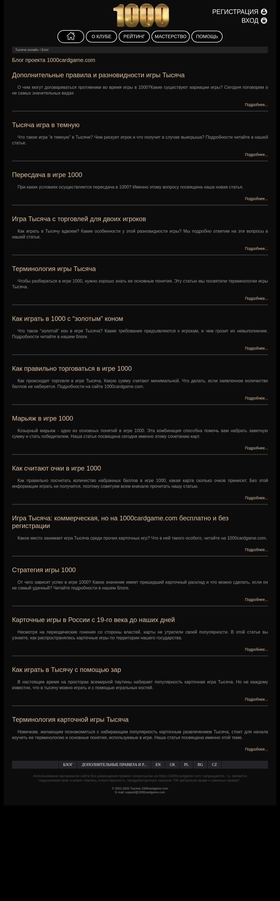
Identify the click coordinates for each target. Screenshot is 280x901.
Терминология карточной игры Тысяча (70, 719)
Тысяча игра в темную (46, 125)
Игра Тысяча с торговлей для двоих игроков (79, 219)
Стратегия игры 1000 (44, 570)
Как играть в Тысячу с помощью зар (66, 669)
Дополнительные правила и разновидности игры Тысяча (98, 75)
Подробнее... (256, 105)
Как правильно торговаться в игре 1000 (72, 368)
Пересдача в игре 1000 (47, 174)
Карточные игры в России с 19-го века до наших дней (93, 619)
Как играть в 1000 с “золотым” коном (67, 318)
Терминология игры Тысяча (54, 268)
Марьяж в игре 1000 (42, 418)
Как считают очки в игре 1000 (56, 468)
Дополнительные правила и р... (114, 765)
